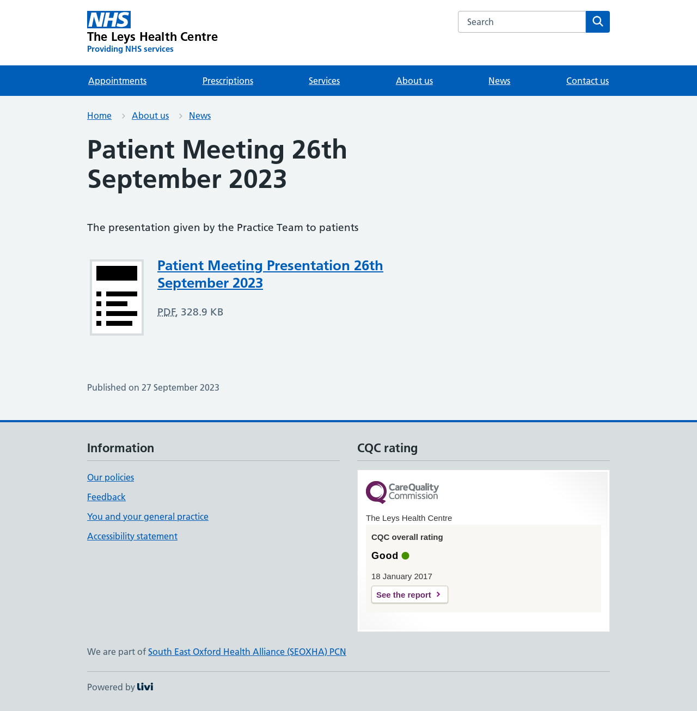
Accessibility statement (132, 536)
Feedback (106, 496)
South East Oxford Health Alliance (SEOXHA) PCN (247, 651)
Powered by (120, 687)
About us (414, 80)
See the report (403, 594)
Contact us (587, 80)
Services (324, 80)
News (499, 80)
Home (99, 115)
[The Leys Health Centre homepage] (152, 32)
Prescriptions (228, 80)
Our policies (110, 477)
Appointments (117, 80)
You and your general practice (148, 516)
